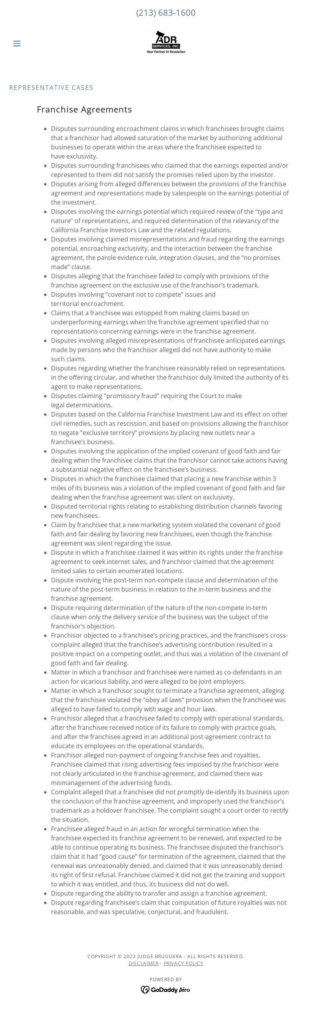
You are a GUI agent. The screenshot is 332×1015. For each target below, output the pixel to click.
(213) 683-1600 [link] (166, 12)
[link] (166, 43)
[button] (32, 43)
